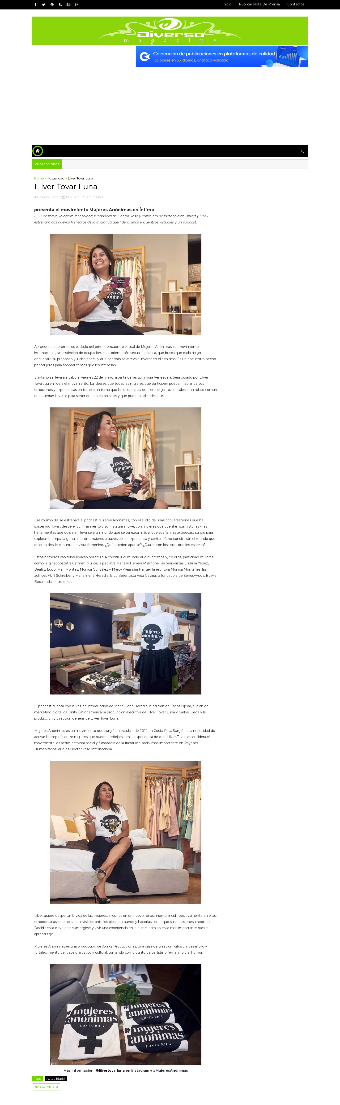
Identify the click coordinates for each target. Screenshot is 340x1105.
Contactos (295, 4)
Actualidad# (56, 1078)
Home (39, 178)
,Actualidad (94, 197)
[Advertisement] (170, 103)
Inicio (227, 4)
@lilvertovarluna (110, 1070)
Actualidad (56, 178)
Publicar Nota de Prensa (259, 4)
